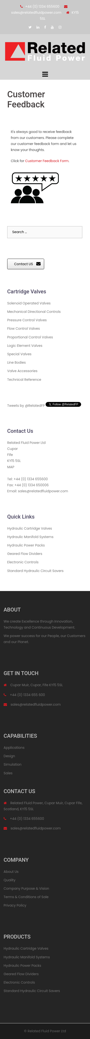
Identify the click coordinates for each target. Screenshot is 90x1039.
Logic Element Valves (24, 345)
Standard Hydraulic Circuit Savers (35, 570)
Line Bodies (16, 362)
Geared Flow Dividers (24, 553)
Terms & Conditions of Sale (26, 896)
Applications (14, 747)
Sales (8, 773)
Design (9, 756)
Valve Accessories (22, 370)
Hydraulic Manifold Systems (30, 536)
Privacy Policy (15, 905)
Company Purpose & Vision (26, 888)
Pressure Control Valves (27, 320)
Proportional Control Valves (30, 337)
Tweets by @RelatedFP (26, 405)
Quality (9, 880)
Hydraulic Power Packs (26, 545)
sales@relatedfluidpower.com (36, 12)
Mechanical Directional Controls (34, 311)
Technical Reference (24, 379)
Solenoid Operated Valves (29, 303)
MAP (10, 467)
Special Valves (19, 354)
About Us (11, 871)
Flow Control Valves (23, 328)
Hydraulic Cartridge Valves (29, 528)
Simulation (12, 764)
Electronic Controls (22, 562)
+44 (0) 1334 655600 (42, 6)
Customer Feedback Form (47, 160)
